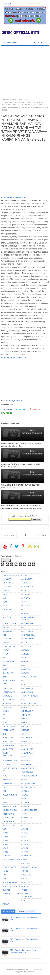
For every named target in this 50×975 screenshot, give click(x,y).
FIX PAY (5, 654)
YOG (24, 900)
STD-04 (5, 837)
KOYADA (25, 707)
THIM (4, 875)
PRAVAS (25, 780)
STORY (25, 852)
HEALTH (25, 673)
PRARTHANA (7, 780)
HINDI (5, 677)
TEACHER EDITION (29, 867)
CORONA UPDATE (9, 624)
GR (23, 665)
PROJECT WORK (28, 787)
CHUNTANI (7, 617)
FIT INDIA (25, 650)
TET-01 (5, 871)
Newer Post (9, 535)
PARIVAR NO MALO (29, 768)
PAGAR (25, 757)
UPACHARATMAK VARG (12, 886)
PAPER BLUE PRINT (10, 761)
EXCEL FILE (26, 646)
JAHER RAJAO (27, 692)
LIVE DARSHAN (28, 711)
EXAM (24, 643)
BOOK (5, 606)
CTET (24, 627)
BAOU (5, 598)
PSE (4, 791)
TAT (4, 863)
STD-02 (5, 833)
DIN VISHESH (27, 631)
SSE (4, 829)
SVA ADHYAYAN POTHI (11, 860)
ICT (23, 684)
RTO (24, 799)
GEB (24, 658)
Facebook (6, 409)
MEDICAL (25, 723)
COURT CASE (27, 624)
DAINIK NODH (8, 631)
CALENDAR (7, 609)
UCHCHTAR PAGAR (10, 882)
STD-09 (25, 844)
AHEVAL (25, 583)
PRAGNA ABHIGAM (29, 776)
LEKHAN (6, 711)
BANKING (26, 594)
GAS (4, 658)
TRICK (24, 879)
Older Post (41, 535)
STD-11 (25, 848)
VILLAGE (6, 900)
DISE (4, 635)
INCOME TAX (7, 688)
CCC (24, 609)
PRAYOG (6, 787)
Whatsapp (6, 413)
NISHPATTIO (27, 738)
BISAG (5, 602)
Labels (31, 911)
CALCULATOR (27, 606)
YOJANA (6, 904)
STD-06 (5, 841)
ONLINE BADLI (8, 749)
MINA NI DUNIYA (9, 726)
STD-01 (25, 829)
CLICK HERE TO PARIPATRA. (14, 197)
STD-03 (25, 833)
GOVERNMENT (8, 662)
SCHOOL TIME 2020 (10, 810)
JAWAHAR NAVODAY (30, 696)
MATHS (25, 719)
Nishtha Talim (7, 742)
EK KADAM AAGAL (29, 639)
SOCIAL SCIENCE (9, 825)
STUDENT (6, 856)
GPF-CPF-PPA (27, 662)
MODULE (25, 730)
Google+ (35, 409)
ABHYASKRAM (27, 579)
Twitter (20, 409)
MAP (4, 719)
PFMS (5, 776)
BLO (24, 602)
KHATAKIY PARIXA (29, 703)
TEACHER (26, 863)
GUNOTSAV (26, 669)
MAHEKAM (26, 715)
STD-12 (5, 852)
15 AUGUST (26, 575)
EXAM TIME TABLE (10, 646)
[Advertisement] (25, 72)
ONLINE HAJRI (27, 749)
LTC (4, 715)
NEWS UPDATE (8, 738)
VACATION (7, 890)
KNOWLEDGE (8, 707)
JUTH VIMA (7, 703)
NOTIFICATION (8, 745)
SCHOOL (25, 806)
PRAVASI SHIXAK (9, 783)
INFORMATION (27, 688)
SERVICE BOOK (9, 818)
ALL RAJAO (7, 587)
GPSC (5, 665)
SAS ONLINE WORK (10, 806)
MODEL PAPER (8, 730)
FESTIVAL (6, 650)
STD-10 (5, 848)
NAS (4, 734)
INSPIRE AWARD (9, 692)
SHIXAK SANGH (9, 822)
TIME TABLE (27, 875)
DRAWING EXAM (28, 635)
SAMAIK (6, 802)
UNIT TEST (26, 882)
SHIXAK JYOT (27, 818)
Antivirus (6, 590)
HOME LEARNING (29, 677)
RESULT (25, 795)
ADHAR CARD (8, 583)
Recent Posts (8, 911)
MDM (4, 723)
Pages (7, 4)
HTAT (24, 681)
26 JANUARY (7, 579)
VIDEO (24, 890)
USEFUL (25, 886)
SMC (24, 822)
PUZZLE (25, 791)
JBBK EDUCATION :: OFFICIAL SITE (31, 969)
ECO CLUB (7, 639)
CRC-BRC (6, 627)
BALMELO (6, 594)
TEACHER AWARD (9, 867)
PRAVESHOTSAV (28, 783)
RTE (4, 799)
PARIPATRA (19, 401)
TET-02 (25, 871)
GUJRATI (6, 669)
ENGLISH (6, 643)
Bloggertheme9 (29, 972)
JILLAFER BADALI (9, 700)
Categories (10, 43)
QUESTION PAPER (10, 795)
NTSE (24, 745)
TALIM (24, 860)
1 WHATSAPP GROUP (11, 575)
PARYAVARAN (27, 772)
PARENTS (26, 761)
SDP (24, 814)
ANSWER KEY (27, 587)
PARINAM (6, 764)
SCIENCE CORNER (29, 810)
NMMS (24, 742)
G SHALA (25, 654)
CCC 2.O (6, 613)
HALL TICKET (8, 673)
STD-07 (25, 841)
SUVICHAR (26, 856)
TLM (4, 879)
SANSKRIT (26, 802)
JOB (23, 700)
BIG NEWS (26, 598)
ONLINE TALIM (27, 753)
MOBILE (25, 726)
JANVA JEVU (7, 696)
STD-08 (5, 844)
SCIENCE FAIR (8, 814)
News (10, 401)
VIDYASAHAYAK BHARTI (12, 894)
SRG (24, 825)
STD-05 (25, 837)
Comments (21, 911)
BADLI (24, 590)
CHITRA (25, 613)
